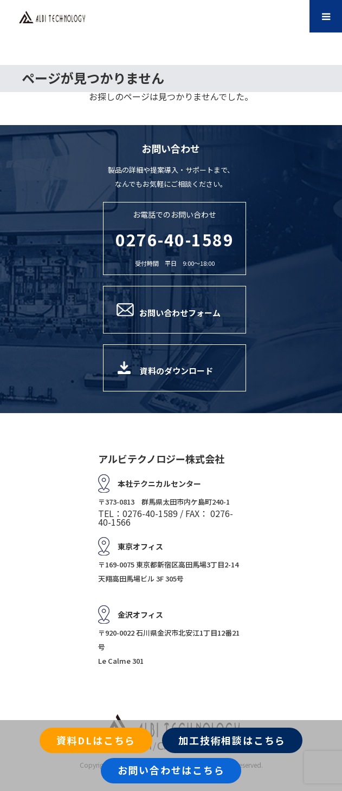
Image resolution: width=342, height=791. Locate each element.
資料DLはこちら (95, 740)
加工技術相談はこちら (232, 740)
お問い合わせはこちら (171, 770)
